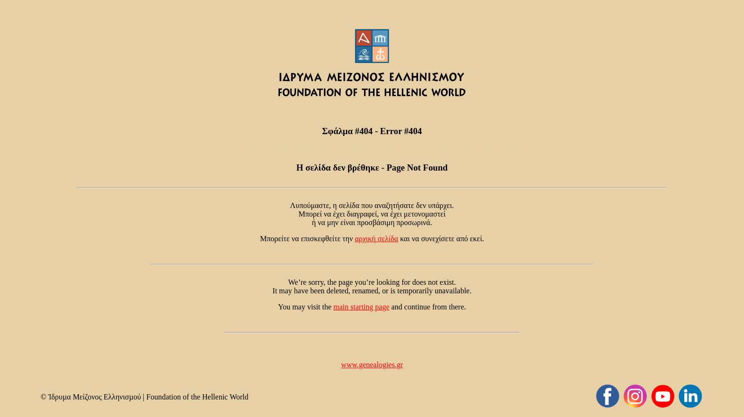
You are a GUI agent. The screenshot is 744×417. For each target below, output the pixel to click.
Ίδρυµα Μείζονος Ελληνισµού (94, 397)
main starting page (362, 307)
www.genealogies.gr (372, 365)
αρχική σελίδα (377, 239)
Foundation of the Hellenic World (197, 397)
